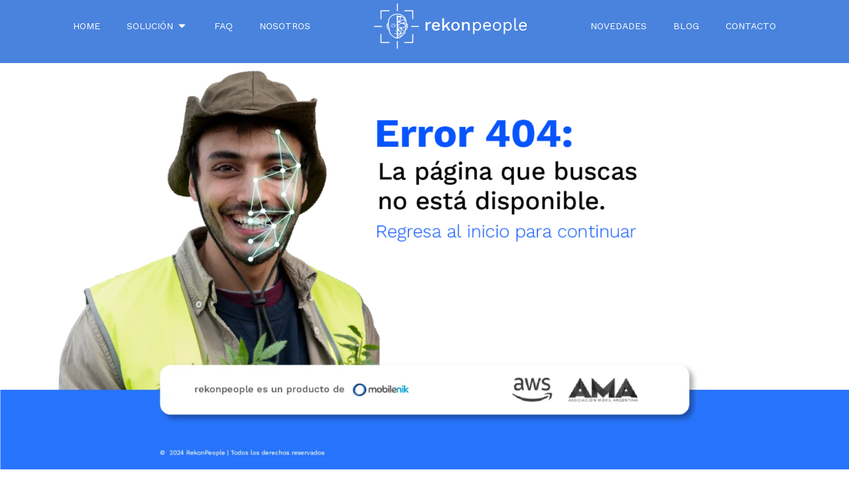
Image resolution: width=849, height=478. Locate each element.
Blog (686, 26)
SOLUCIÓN (157, 26)
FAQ (223, 26)
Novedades (618, 26)
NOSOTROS (284, 26)
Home (86, 26)
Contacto (751, 26)
